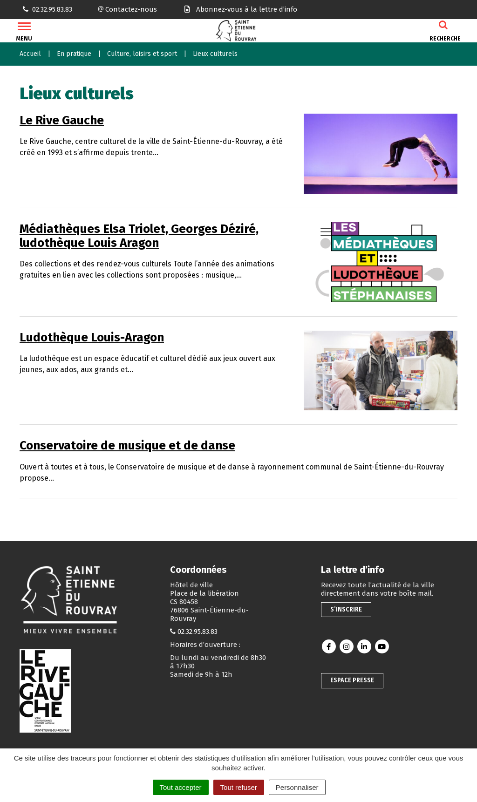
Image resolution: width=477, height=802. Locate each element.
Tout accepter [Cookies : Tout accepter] (181, 787)
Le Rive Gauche (62, 120)
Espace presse (352, 680)
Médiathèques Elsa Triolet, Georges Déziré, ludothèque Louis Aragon (139, 236)
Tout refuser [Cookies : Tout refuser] (238, 787)
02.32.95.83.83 (197, 631)
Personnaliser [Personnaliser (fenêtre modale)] (297, 787)
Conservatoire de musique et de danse (127, 445)
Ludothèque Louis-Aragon (92, 337)
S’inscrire (346, 609)
